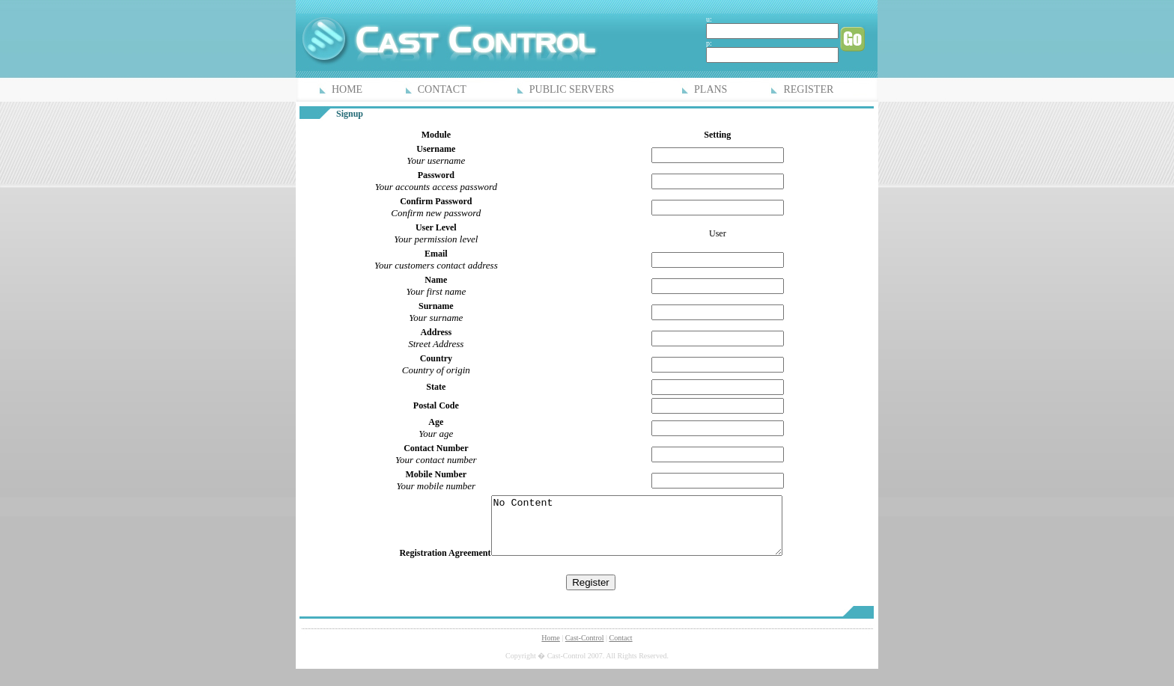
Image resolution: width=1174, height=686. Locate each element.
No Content (637, 531)
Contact (621, 649)
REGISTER (808, 89)
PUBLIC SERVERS (572, 89)
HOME (347, 89)
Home (550, 649)
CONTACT (442, 89)
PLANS (710, 89)
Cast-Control (584, 649)
